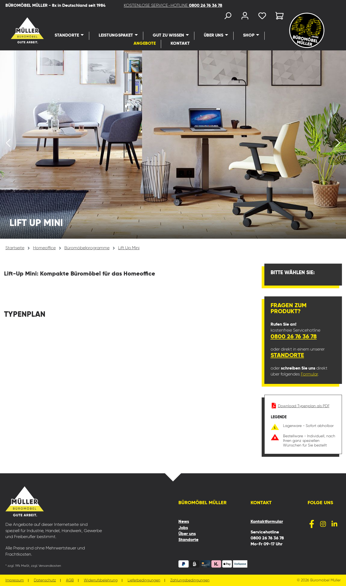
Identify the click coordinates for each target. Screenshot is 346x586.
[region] (173, 144)
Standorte (287, 355)
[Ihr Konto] (244, 16)
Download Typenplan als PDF (300, 406)
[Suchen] (227, 16)
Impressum (14, 580)
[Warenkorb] (278, 16)
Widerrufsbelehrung (101, 580)
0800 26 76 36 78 (294, 337)
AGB (70, 580)
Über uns (187, 534)
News (183, 522)
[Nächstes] (338, 144)
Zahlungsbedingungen (189, 580)
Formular (309, 374)
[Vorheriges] (8, 144)
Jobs (183, 528)
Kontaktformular (267, 522)
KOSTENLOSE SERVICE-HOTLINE (173, 6)
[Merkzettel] (262, 16)
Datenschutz (45, 580)
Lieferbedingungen (144, 580)
